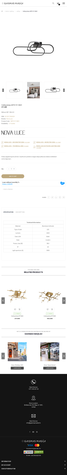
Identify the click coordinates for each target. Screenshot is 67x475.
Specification (8, 212)
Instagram (37, 432)
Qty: (2, 169)
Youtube (33, 432)
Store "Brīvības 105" (17, 365)
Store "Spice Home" (50, 365)
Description (20, 212)
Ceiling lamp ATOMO (17, 316)
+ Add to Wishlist (8, 189)
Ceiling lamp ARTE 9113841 (30, 11)
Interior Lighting (9, 11)
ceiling (18, 11)
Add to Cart (13, 176)
